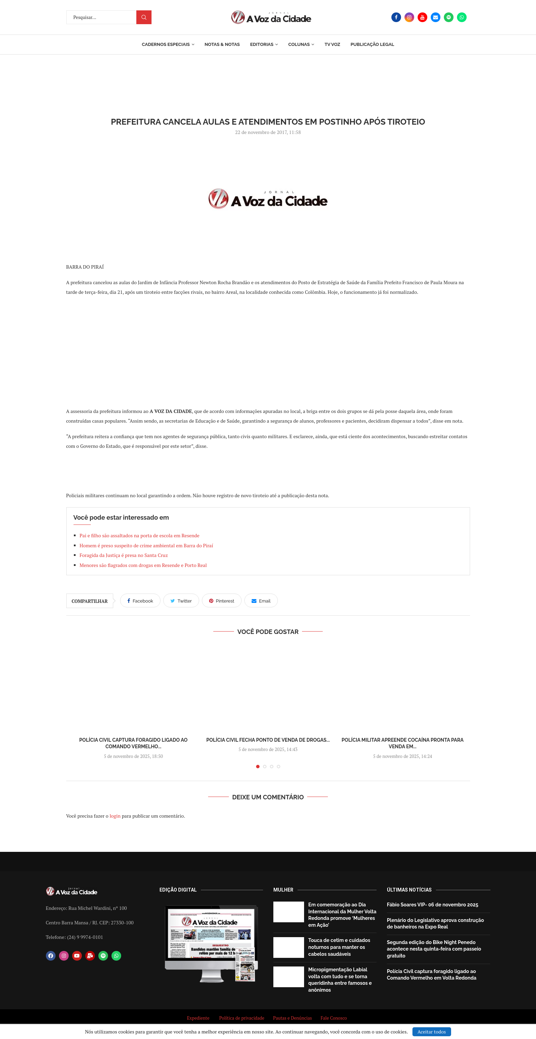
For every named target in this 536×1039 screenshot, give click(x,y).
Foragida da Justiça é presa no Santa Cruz (124, 555)
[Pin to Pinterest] (222, 600)
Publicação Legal (372, 44)
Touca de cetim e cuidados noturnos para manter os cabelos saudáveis (339, 946)
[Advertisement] (268, 351)
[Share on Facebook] (140, 600)
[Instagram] (409, 17)
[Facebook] (396, 17)
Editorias (261, 44)
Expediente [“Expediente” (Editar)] (198, 1018)
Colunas (299, 44)
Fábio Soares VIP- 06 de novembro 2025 (432, 904)
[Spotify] (449, 17)
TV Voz (332, 44)
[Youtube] (422, 17)
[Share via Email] (261, 600)
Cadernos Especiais (166, 44)
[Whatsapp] (462, 17)
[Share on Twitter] (181, 600)
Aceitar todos (432, 1031)
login (114, 815)
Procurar (144, 17)
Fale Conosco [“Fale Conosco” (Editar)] (335, 1018)
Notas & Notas (222, 44)
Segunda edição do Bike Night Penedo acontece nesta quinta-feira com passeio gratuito (434, 949)
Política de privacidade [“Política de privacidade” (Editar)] (241, 1018)
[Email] (435, 17)
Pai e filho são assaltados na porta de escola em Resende (139, 535)
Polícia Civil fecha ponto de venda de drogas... (268, 740)
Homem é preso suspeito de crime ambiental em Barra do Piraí (147, 545)
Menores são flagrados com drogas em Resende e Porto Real (143, 565)
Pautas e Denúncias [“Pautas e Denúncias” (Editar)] (292, 1018)
